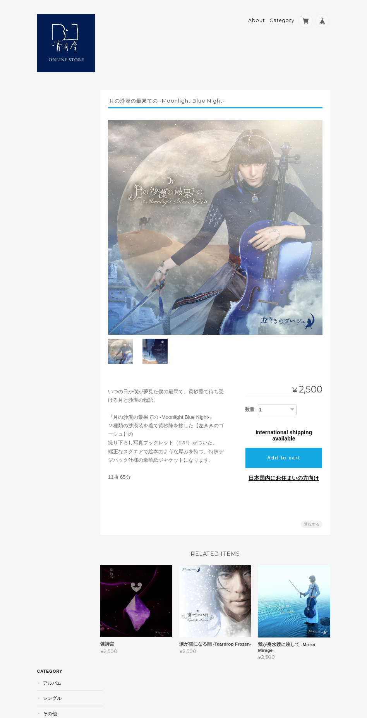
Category (282, 18)
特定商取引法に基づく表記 (65, 230)
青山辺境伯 (54, 168)
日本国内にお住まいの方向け (284, 473)
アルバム (52, 101)
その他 (50, 131)
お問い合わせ (58, 248)
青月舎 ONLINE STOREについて (65, 208)
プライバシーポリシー (244, 686)
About (256, 18)
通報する (311, 520)
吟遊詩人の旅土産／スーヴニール (66, 150)
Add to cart (283, 453)
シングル (52, 116)
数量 (249, 405)
